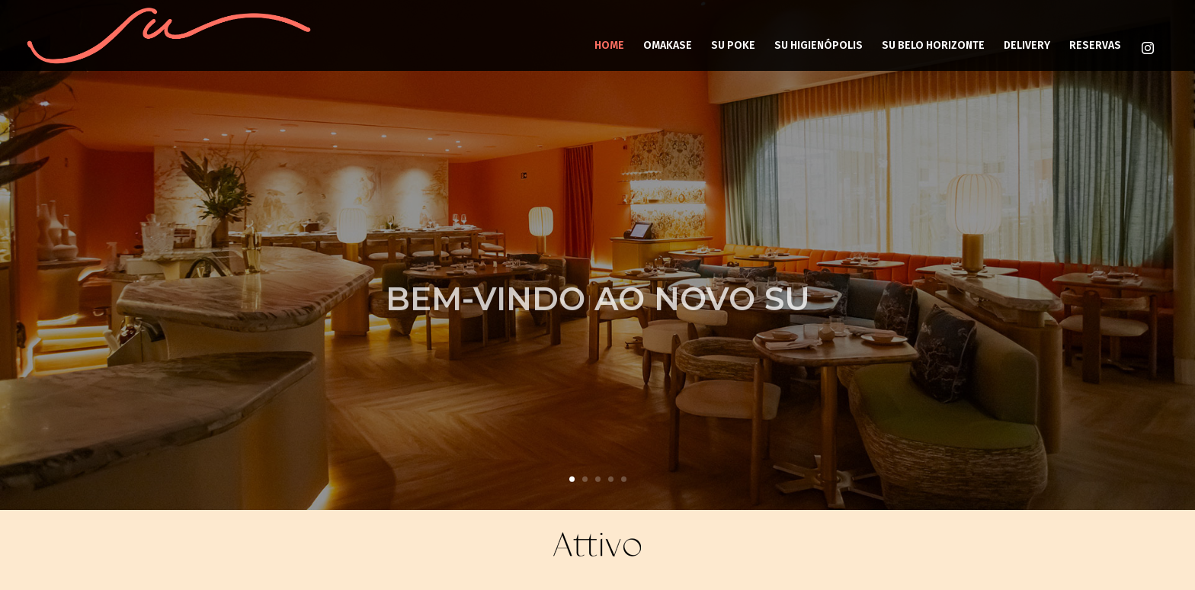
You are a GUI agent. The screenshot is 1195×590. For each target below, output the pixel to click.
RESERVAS (1095, 45)
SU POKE (733, 45)
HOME (609, 45)
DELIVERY (1027, 45)
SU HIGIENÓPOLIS (818, 45)
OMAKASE (667, 45)
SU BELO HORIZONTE (933, 45)
